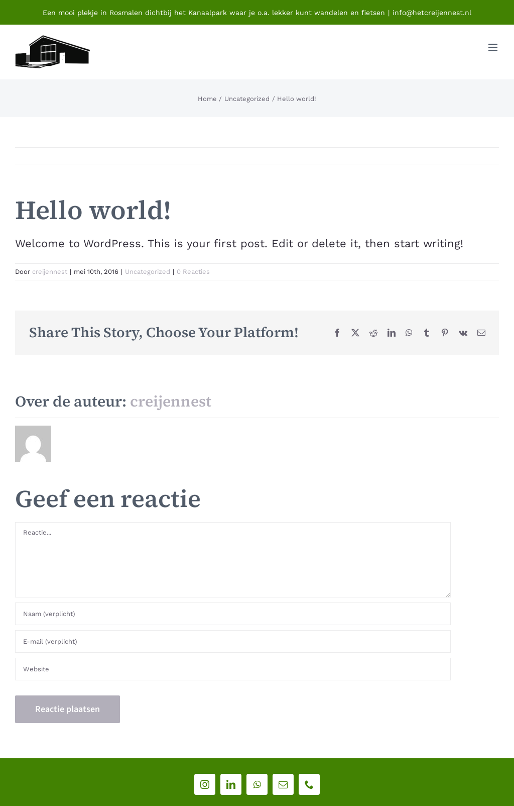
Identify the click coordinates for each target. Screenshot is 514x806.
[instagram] (204, 784)
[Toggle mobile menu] (493, 47)
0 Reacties (193, 271)
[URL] (233, 669)
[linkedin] (230, 784)
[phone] (309, 784)
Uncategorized (147, 271)
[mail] (283, 784)
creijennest (49, 271)
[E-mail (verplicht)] (233, 641)
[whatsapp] (257, 784)
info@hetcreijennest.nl (432, 13)
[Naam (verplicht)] (233, 613)
